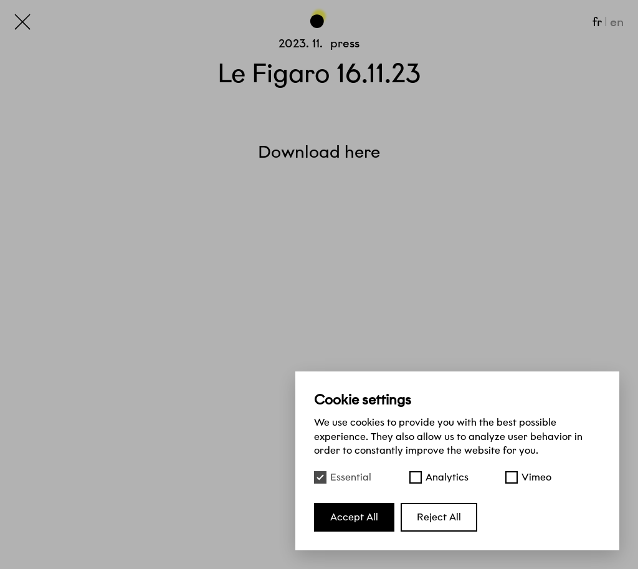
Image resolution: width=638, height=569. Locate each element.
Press (344, 43)
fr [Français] (597, 21)
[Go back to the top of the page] (319, 17)
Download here (319, 151)
